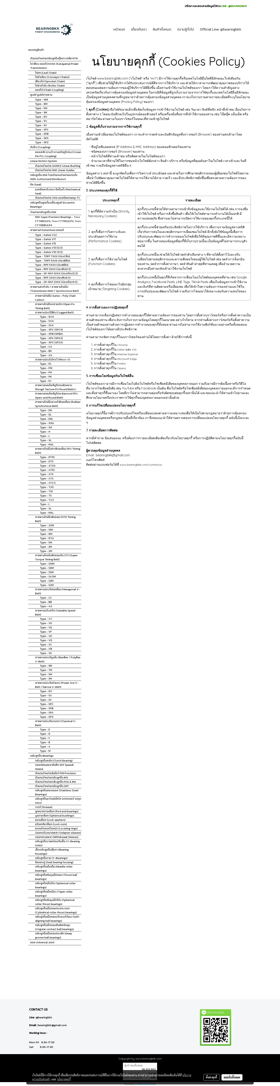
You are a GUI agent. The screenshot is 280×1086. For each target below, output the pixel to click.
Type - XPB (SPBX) (51, 334)
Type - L (45, 436)
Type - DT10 (47, 457)
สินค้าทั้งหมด (162, 29)
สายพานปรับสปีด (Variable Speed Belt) (55, 613)
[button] (247, 29)
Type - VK (46, 623)
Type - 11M (46, 666)
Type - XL (46, 440)
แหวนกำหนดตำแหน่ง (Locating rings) (56, 828)
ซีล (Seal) (35, 185)
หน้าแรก (119, 29)
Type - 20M (47, 525)
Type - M (45, 751)
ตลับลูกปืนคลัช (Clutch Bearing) (54, 761)
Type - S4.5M (48, 576)
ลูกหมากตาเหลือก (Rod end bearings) (56, 811)
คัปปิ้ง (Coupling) (40, 147)
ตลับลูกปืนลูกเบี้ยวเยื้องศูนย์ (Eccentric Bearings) (52, 205)
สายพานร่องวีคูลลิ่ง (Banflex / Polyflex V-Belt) (57, 659)
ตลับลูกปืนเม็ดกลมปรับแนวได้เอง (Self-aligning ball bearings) (57, 919)
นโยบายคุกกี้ (64, 1079)
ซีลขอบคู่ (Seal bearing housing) (54, 862)
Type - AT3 (46, 479)
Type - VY (46, 619)
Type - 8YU (47, 538)
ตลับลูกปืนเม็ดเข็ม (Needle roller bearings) (54, 869)
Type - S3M (46, 581)
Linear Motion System (43, 161)
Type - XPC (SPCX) (51, 330)
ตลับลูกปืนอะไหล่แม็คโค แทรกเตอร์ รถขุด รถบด (58, 801)
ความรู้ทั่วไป (185, 29)
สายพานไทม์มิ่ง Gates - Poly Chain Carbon (55, 298)
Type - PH (46, 372)
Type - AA (46, 606)
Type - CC (46, 598)
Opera (121, 368)
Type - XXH (47, 423)
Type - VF (46, 632)
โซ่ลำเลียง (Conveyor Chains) (52, 77)
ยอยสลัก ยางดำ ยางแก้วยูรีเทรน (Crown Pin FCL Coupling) (58, 154)
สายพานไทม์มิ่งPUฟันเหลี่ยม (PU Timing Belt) (57, 451)
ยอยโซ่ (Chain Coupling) (49, 90)
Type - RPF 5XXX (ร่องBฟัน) (51, 265)
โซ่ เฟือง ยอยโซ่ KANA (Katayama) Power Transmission (54, 66)
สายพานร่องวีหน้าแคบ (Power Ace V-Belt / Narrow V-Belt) (56, 685)
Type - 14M (41, 100)
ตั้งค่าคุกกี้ (211, 1077)
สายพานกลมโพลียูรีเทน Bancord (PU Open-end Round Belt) (56, 396)
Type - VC (46, 645)
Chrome (122, 345)
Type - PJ (45, 381)
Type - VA (46, 653)
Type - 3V (41, 125)
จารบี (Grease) (43, 807)
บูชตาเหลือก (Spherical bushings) (54, 816)
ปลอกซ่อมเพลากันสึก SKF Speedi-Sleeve (54, 767)
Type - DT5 (46, 461)
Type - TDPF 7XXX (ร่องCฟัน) (52, 256)
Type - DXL (46, 419)
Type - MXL (47, 444)
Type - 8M (41, 104)
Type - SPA (42, 138)
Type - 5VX (47, 321)
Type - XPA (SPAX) (51, 338)
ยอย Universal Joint (42, 942)
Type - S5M (47, 572)
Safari (121, 349)
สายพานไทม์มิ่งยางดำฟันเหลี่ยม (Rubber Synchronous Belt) (57, 404)
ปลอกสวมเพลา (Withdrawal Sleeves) (56, 837)
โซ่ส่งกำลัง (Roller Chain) (50, 86)
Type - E (45, 729)
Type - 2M (46, 551)
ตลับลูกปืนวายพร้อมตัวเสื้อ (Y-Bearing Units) (57, 843)
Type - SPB (42, 134)
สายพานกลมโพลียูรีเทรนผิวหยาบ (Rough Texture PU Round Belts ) (55, 387)
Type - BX (46, 351)
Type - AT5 (46, 474)
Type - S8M (47, 568)
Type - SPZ (42, 142)
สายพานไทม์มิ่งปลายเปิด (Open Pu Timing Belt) (54, 306)
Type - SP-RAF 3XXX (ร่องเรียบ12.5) (56, 273)
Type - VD (46, 640)
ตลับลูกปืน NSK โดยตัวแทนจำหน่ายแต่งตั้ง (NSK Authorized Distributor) (53, 177)
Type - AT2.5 (48, 483)
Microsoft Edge (127, 359)
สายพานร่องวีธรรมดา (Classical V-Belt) (55, 723)
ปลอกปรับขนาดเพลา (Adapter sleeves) (58, 833)
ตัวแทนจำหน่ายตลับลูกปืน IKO (51, 778)
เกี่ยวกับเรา (139, 29)
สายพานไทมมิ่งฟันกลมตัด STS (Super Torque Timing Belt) (56, 557)
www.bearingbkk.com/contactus (141, 464)
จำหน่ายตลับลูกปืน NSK (43, 212)
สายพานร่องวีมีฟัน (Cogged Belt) (54, 312)
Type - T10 (46, 491)
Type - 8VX (47, 317)
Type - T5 (46, 496)
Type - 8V (41, 117)
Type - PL (46, 364)
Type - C (45, 738)
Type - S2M (47, 585)
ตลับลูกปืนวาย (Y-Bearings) (51, 858)
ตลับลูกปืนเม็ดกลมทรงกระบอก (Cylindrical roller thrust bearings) (56, 910)
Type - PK (46, 377)
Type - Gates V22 (46, 235)
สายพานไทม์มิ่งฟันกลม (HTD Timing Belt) (55, 519)
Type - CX (46, 347)
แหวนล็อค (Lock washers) (50, 820)
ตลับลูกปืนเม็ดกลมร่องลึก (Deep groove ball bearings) (53, 935)
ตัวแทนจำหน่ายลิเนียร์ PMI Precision (55, 773)
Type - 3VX (46, 325)
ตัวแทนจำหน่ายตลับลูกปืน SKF (52, 786)
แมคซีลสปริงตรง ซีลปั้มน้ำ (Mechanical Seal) (57, 191)
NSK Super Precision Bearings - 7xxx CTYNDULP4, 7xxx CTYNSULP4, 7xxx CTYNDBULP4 (58, 221)
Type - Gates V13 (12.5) (49, 248)
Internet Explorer (127, 354)
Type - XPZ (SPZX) (51, 342)
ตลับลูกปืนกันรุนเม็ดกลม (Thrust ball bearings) (56, 877)
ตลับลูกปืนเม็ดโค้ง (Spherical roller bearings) (55, 885)
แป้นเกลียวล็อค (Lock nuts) (51, 824)
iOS (134, 349)
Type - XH (46, 427)
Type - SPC (42, 130)
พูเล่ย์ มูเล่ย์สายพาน (41, 95)
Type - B (45, 742)
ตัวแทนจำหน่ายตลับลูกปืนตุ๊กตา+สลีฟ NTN (54, 58)
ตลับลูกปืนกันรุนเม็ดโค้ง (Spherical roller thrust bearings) (54, 902)
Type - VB (46, 649)
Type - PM (46, 368)
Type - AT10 (47, 470)
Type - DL (46, 415)
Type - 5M (41, 108)
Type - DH (46, 410)
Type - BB (46, 602)
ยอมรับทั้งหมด (232, 1077)
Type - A (45, 747)
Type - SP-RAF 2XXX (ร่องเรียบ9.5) (56, 282)
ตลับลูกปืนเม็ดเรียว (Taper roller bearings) (54, 894)
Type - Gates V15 (45, 243)
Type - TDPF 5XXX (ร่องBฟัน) (52, 261)
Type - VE (46, 636)
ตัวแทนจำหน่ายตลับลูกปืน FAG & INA (55, 782)
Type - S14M (47, 564)
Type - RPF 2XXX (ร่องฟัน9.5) (52, 278)
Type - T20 (47, 487)
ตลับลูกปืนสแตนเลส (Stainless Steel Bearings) (56, 792)
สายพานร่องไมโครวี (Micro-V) (52, 360)
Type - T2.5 (47, 500)
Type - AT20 (47, 466)
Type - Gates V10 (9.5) (49, 252)
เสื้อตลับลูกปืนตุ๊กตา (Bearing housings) (52, 852)
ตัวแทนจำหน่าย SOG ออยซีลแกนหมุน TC (57, 198)
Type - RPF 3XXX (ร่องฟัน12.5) (53, 269)
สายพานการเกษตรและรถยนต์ (47, 230)
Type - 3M (41, 112)
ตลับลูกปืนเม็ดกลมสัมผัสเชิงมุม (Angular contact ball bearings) (54, 927)
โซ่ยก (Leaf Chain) (45, 73)
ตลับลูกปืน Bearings (41, 756)
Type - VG (46, 627)
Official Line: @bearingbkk (220, 29)
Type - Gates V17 (45, 239)
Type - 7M (46, 670)
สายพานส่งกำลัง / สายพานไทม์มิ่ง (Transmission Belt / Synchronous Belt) (54, 289)
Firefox (121, 363)
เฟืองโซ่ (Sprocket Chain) (50, 81)
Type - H (45, 432)
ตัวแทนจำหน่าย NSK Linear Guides (54, 170)
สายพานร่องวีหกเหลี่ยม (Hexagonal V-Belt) (57, 591)
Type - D (45, 734)
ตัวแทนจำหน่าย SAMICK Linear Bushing (57, 166)
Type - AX (46, 355)
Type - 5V (41, 121)
